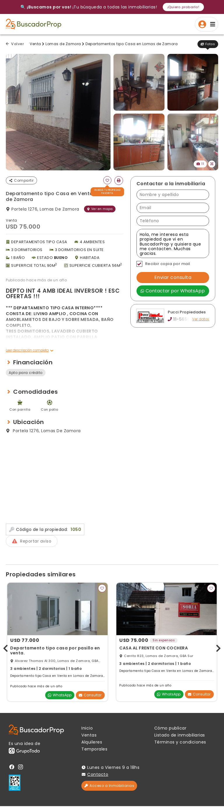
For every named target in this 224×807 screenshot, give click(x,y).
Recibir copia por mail (163, 264)
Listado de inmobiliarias (179, 736)
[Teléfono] (172, 221)
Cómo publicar (170, 729)
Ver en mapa (100, 209)
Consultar (90, 696)
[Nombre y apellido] (172, 195)
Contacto (97, 775)
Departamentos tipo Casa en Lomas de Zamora (131, 43)
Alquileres (91, 743)
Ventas (89, 736)
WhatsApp (59, 696)
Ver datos (200, 319)
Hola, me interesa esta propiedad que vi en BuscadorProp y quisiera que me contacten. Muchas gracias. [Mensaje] (172, 243)
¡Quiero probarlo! (183, 6)
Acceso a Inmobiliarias (109, 786)
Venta (35, 43)
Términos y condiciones (180, 743)
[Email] (172, 208)
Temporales (94, 750)
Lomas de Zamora (63, 43)
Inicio (87, 729)
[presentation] (5, 648)
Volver (15, 43)
